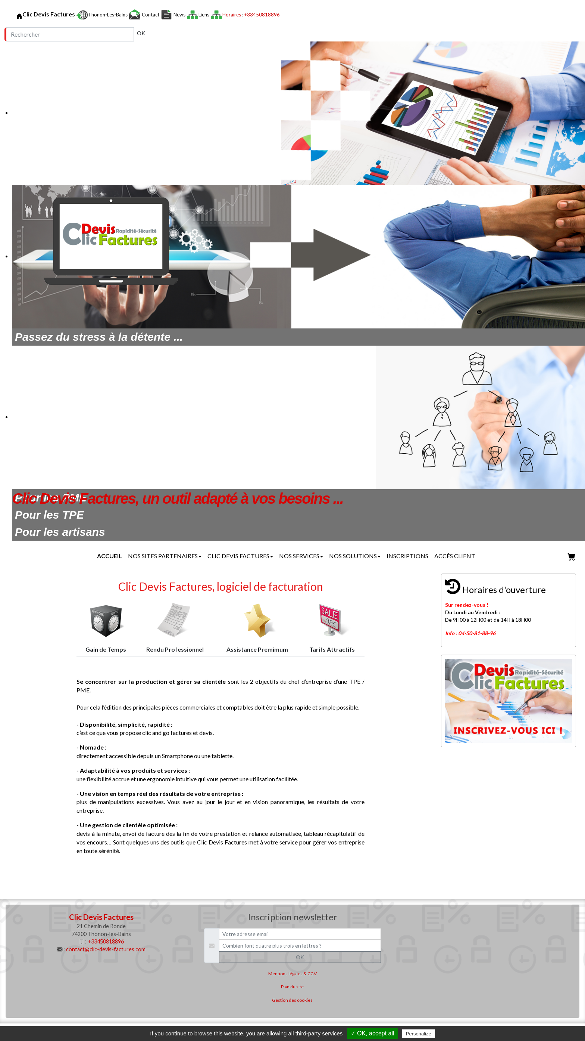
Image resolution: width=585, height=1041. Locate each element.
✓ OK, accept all (372, 1033)
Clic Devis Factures (240, 555)
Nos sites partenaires (164, 555)
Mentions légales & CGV (292, 973)
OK (141, 33)
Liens (204, 15)
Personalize (418, 1034)
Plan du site (292, 986)
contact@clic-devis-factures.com (106, 949)
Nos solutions (355, 555)
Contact (150, 15)
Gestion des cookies (292, 1000)
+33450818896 (262, 15)
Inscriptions (407, 555)
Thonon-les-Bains (108, 15)
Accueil (109, 555)
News (179, 15)
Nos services (301, 555)
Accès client (454, 555)
